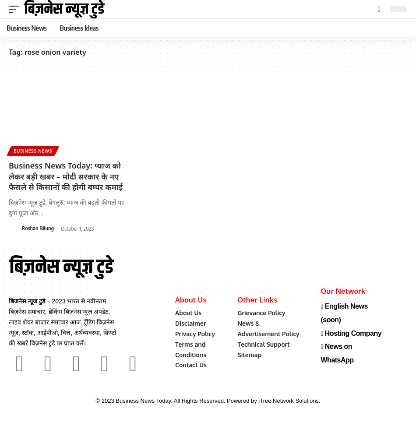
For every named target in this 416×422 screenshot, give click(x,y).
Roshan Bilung (38, 227)
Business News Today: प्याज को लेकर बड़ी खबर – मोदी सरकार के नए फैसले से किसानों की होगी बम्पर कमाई (66, 175)
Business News (33, 150)
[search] (379, 9)
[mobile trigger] (16, 9)
